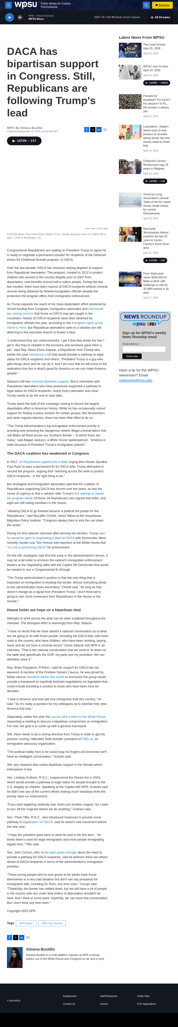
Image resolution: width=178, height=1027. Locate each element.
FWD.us (87, 739)
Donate (164, 5)
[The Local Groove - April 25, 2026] (130, 50)
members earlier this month (45, 677)
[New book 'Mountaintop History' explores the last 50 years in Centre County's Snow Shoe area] (130, 234)
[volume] (20, 17)
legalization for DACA (38, 822)
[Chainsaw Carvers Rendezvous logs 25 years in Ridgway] (130, 166)
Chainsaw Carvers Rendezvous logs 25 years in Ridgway (155, 164)
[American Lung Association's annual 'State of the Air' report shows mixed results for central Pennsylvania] (130, 199)
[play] (9, 17)
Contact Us (69, 1004)
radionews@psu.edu (135, 380)
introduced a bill (40, 354)
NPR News (26, 923)
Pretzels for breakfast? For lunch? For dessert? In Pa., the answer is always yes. (156, 104)
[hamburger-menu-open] (8, 5)
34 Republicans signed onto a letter (43, 462)
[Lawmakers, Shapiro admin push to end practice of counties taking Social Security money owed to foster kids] (130, 132)
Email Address (131, 344)
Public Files (143, 996)
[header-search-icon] (146, 5)
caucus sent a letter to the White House (78, 716)
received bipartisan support (50, 381)
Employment (70, 996)
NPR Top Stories (52, 923)
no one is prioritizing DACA (26, 547)
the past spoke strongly (61, 852)
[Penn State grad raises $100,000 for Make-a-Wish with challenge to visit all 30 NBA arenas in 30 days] (130, 279)
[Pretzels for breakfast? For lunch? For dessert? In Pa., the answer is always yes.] (130, 101)
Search (104, 1004)
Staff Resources (108, 996)
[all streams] (160, 17)
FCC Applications (146, 1004)
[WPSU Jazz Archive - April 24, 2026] (130, 72)
